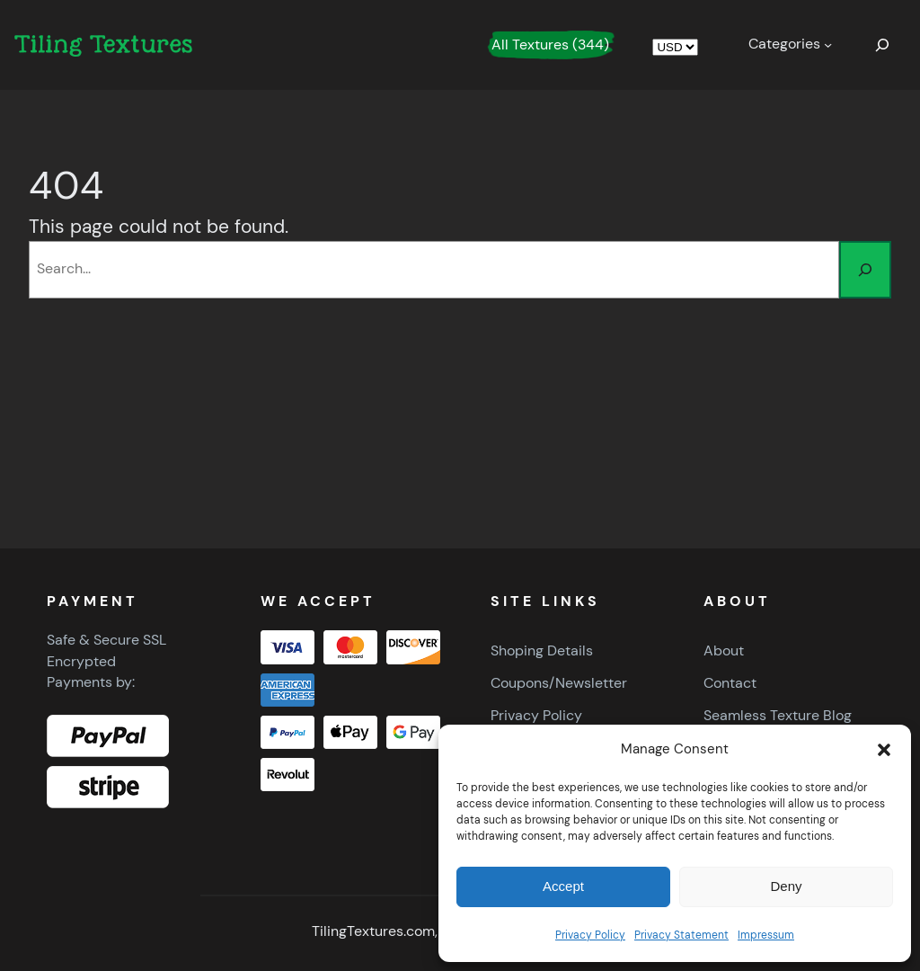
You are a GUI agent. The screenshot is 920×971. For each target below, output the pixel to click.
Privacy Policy (590, 935)
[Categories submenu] (790, 44)
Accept (563, 886)
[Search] (865, 269)
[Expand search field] (882, 45)
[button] (884, 750)
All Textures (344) (550, 44)
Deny (785, 886)
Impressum (766, 935)
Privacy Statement (681, 935)
